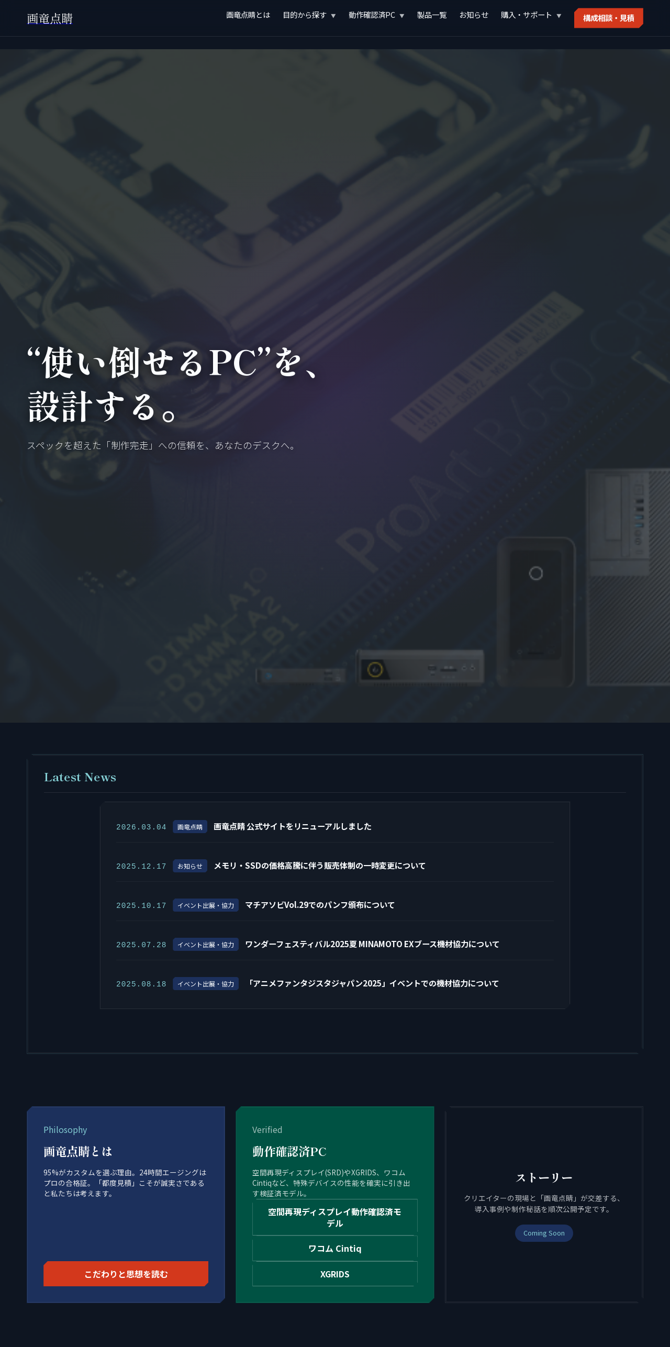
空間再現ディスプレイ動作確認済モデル (334, 1215)
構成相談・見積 (608, 17)
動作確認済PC (372, 14)
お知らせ (473, 14)
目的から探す (305, 14)
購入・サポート (526, 14)
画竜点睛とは (248, 14)
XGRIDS (335, 1271)
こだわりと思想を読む (126, 1271)
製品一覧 (431, 14)
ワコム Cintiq (335, 1246)
